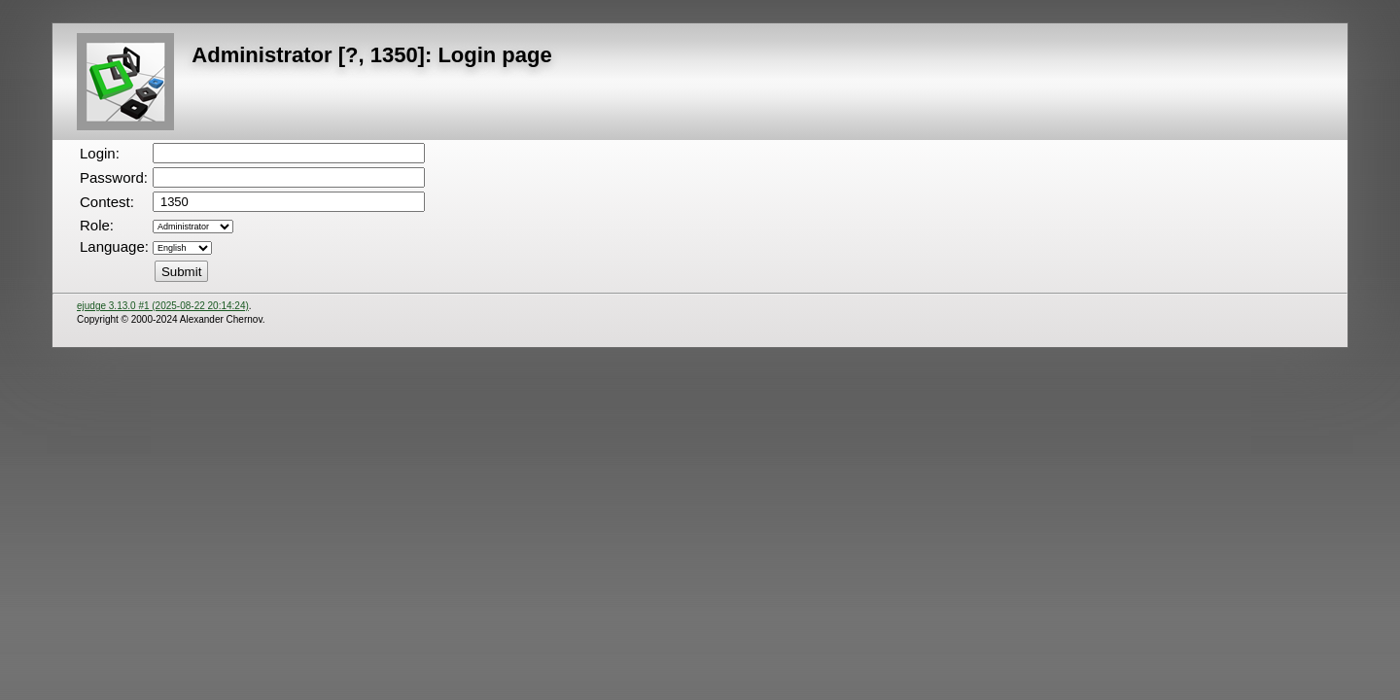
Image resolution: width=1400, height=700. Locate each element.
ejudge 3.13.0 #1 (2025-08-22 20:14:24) (163, 305)
